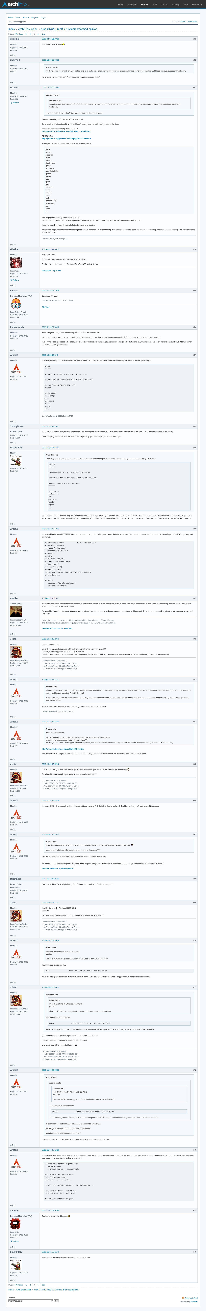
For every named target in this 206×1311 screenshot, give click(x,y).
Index (10, 17)
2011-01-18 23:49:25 (50, 291)
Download (197, 4)
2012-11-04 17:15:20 (50, 1150)
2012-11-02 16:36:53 (50, 834)
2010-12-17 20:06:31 (50, 60)
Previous (19, 34)
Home (120, 4)
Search (26, 17)
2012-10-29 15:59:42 (50, 529)
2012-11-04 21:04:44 (50, 1211)
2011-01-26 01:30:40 (50, 327)
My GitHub (57, 271)
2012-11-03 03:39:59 (50, 940)
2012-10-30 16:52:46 (50, 764)
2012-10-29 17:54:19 (50, 722)
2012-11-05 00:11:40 (50, 1252)
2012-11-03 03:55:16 (50, 1070)
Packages (132, 4)
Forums (144, 4)
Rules (17, 17)
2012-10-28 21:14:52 (50, 447)
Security (175, 4)
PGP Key (45, 307)
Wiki (155, 4)
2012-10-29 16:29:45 (50, 639)
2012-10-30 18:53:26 (50, 801)
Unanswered (192, 22)
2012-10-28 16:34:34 (50, 355)
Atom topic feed (191, 1298)
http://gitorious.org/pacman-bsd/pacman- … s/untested (66, 131)
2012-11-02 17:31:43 (50, 879)
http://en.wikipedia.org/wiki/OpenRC (58, 868)
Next (43, 34)
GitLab (164, 4)
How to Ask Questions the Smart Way (57, 628)
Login (43, 17)
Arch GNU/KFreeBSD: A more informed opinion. (69, 28)
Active (182, 22)
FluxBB (194, 1302)
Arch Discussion (28, 28)
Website (16, 103)
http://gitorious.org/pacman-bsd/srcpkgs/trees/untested (66, 139)
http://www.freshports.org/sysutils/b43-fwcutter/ (63, 749)
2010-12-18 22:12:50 (50, 88)
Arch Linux (15, 4)
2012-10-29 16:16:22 (50, 598)
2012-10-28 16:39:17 (50, 426)
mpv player (46, 271)
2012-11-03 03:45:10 (50, 987)
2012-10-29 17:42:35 (50, 679)
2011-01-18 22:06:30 (50, 249)
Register (34, 17)
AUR (186, 4)
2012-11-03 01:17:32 (50, 903)
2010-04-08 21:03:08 (50, 39)
